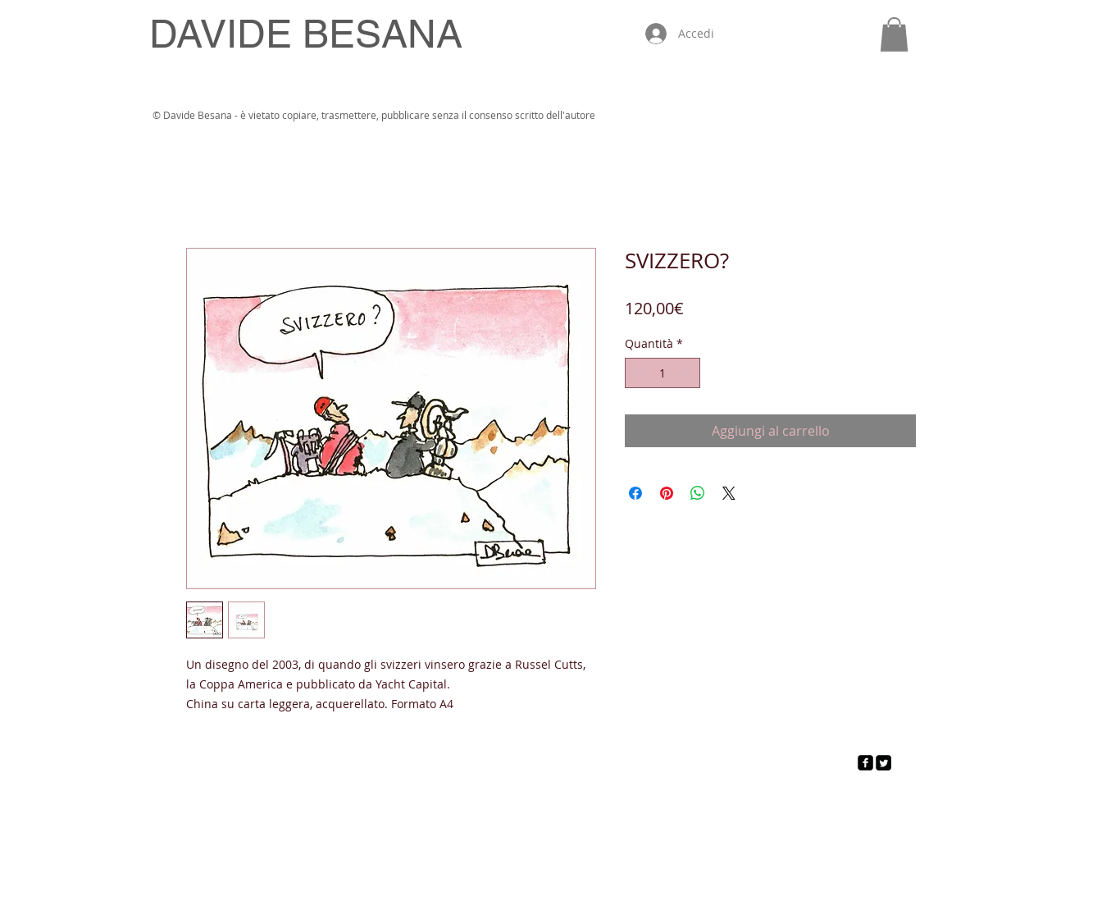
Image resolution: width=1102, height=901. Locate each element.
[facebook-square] (865, 763)
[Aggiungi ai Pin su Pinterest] (666, 493)
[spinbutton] (662, 373)
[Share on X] (729, 493)
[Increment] (687, 373)
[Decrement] (637, 373)
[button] (894, 34)
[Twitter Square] (883, 763)
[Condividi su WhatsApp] (698, 493)
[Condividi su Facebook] (635, 493)
